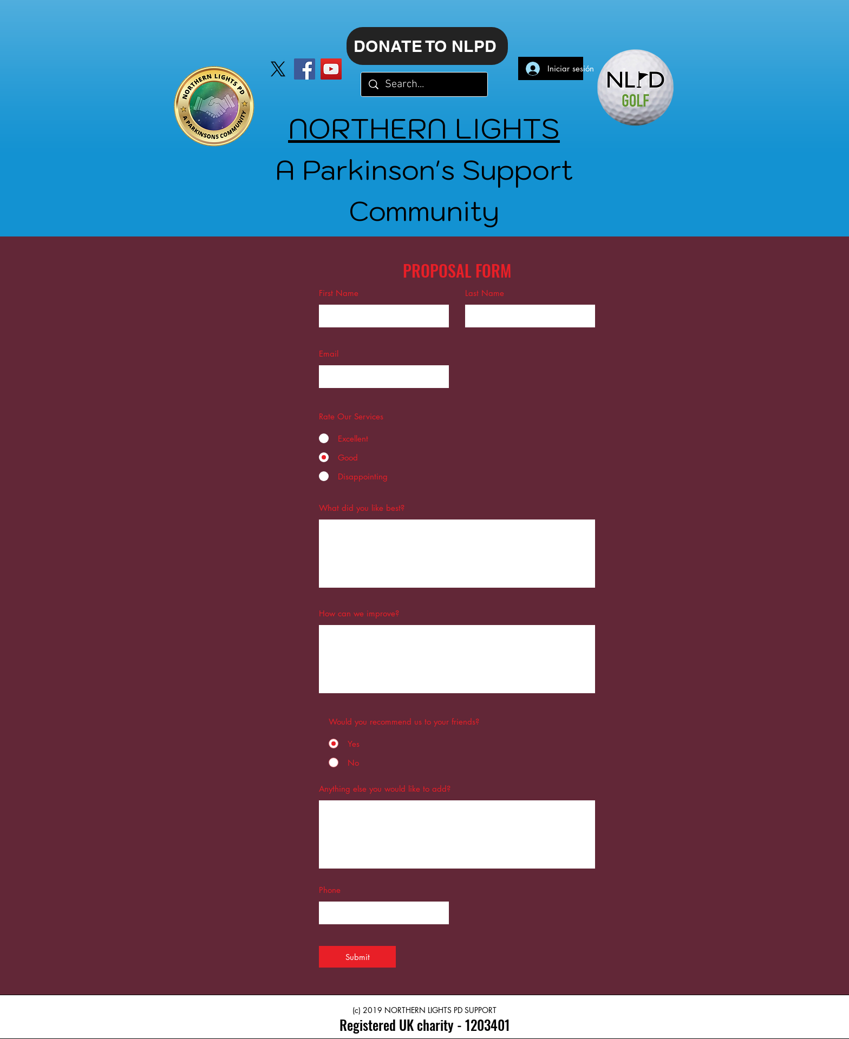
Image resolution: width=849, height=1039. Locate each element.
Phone (330, 890)
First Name (338, 293)
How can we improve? (359, 613)
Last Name (484, 293)
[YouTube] (331, 69)
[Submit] (357, 957)
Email (328, 354)
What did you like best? (361, 508)
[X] (278, 69)
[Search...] (425, 84)
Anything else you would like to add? (384, 789)
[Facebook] (304, 69)
